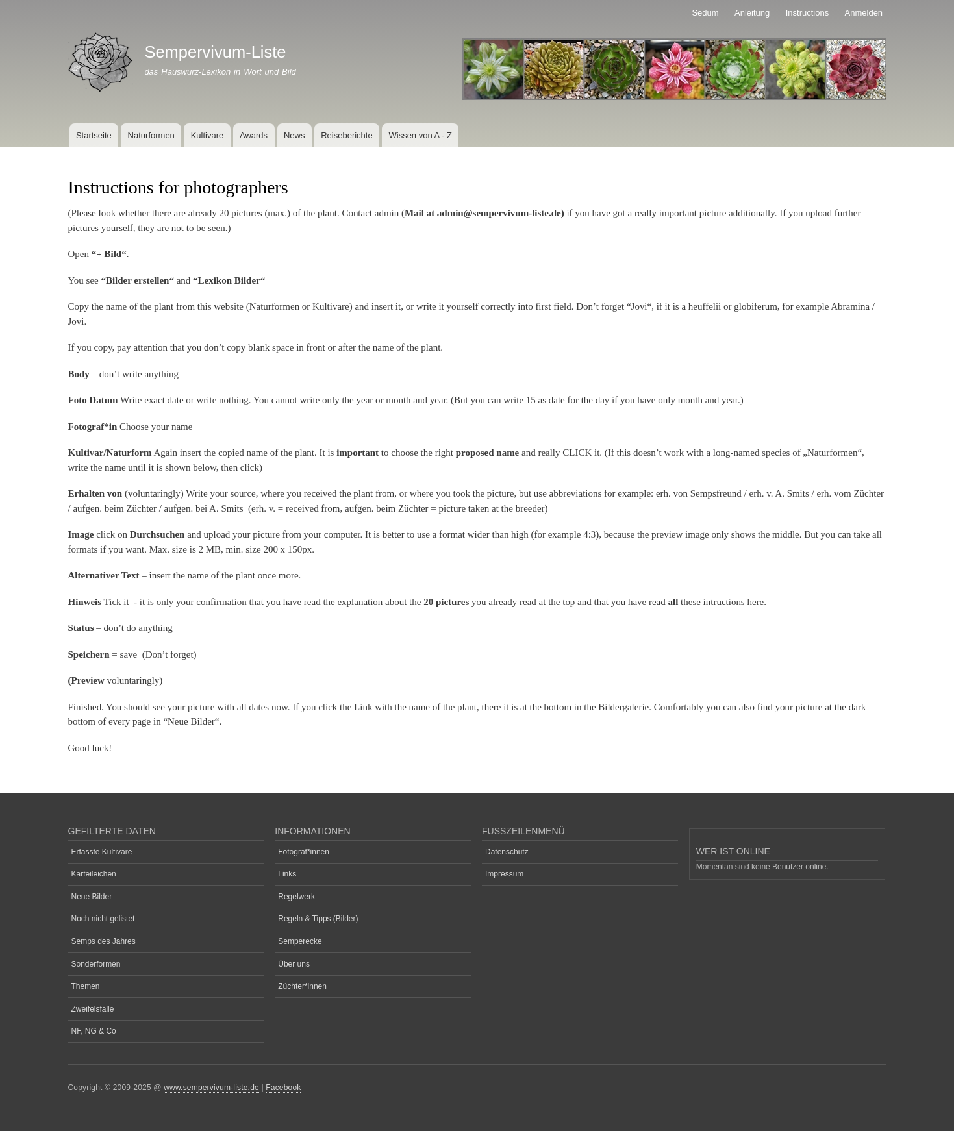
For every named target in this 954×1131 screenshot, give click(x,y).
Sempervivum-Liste (215, 52)
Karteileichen (93, 873)
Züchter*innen (302, 986)
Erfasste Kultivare (101, 851)
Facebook (283, 1087)
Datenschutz (507, 851)
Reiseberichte (347, 135)
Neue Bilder (91, 896)
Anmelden (864, 13)
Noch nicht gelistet (103, 918)
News (294, 135)
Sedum (705, 13)
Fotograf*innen (303, 851)
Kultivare (207, 135)
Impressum (504, 873)
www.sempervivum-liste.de (211, 1087)
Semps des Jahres (103, 941)
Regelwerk (296, 896)
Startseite (94, 135)
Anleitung (752, 13)
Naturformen (151, 135)
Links (287, 873)
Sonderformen (96, 964)
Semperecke (299, 941)
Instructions (807, 13)
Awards (254, 135)
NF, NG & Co (93, 1031)
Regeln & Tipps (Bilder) (318, 918)
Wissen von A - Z (420, 135)
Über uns (294, 964)
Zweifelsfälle (92, 1008)
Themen (85, 986)
